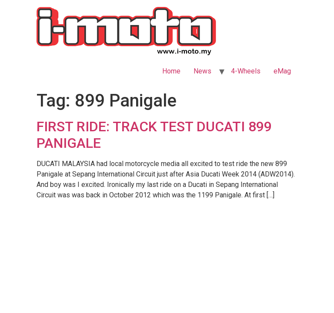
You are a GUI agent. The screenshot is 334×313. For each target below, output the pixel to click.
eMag (282, 71)
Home (171, 71)
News (202, 71)
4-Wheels (246, 71)
